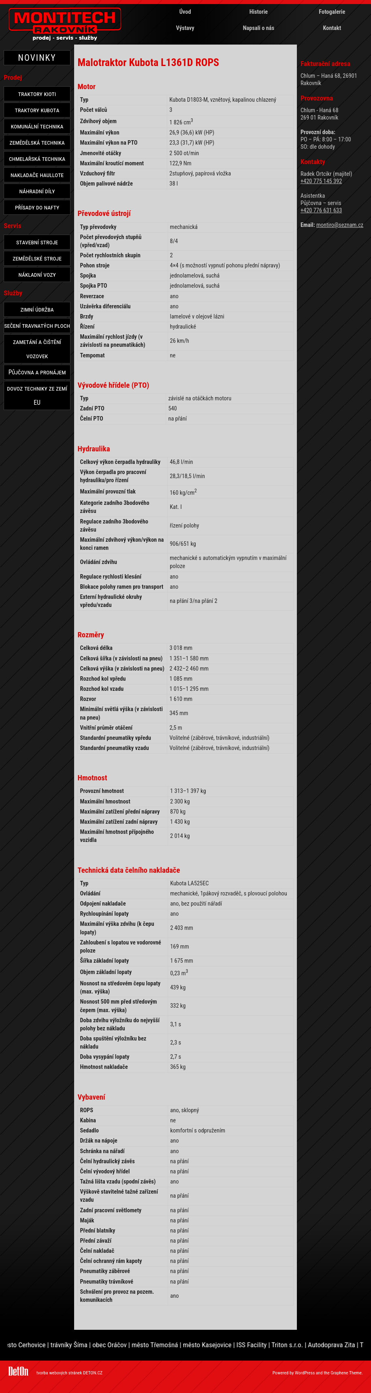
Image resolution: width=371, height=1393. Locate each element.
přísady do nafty (37, 207)
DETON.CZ (92, 1373)
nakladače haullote (37, 175)
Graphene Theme (346, 1373)
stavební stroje (37, 242)
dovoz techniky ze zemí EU (37, 395)
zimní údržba (36, 309)
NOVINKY (37, 58)
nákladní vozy (37, 274)
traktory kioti (37, 94)
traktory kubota (37, 110)
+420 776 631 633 (321, 210)
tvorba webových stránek (59, 1373)
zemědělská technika (37, 142)
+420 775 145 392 (321, 181)
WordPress (305, 1373)
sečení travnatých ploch (37, 325)
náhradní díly (37, 191)
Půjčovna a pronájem (37, 372)
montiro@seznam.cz (339, 225)
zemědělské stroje (37, 258)
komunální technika (37, 126)
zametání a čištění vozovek (37, 349)
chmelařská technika (37, 158)
